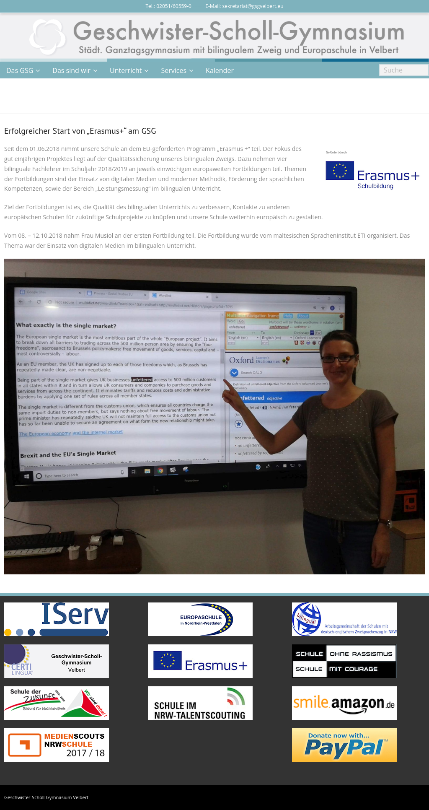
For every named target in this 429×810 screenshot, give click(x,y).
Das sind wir (71, 70)
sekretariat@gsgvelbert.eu (253, 6)
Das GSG (19, 70)
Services (173, 70)
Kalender (220, 70)
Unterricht (126, 70)
